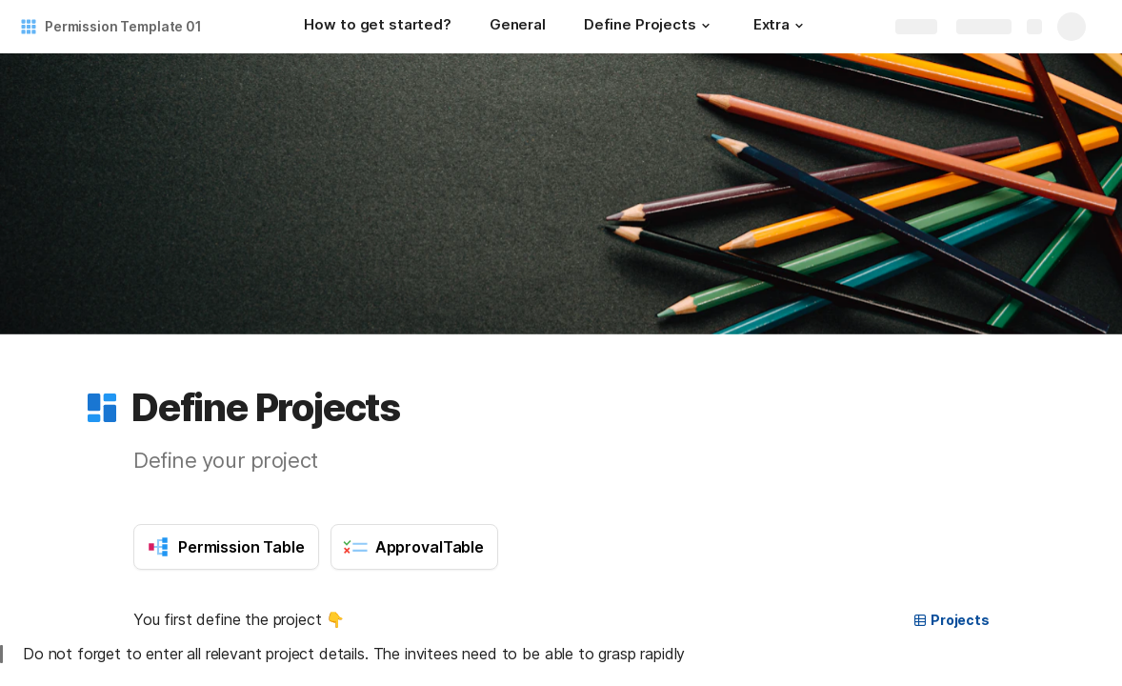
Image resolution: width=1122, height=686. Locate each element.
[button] (705, 25)
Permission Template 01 (123, 26)
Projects (951, 620)
